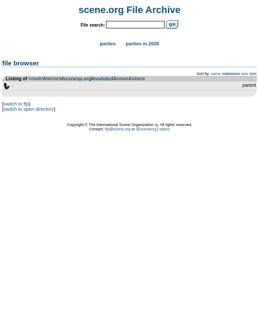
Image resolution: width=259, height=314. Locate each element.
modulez (102, 78)
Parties (108, 43)
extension (231, 74)
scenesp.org (77, 78)
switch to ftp (16, 103)
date (253, 74)
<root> (36, 78)
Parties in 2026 (142, 43)
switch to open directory (28, 109)
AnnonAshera (129, 78)
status (165, 129)
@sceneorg (146, 129)
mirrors (53, 78)
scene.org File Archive (129, 9)
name (216, 74)
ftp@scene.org (117, 129)
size (244, 74)
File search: (93, 25)
